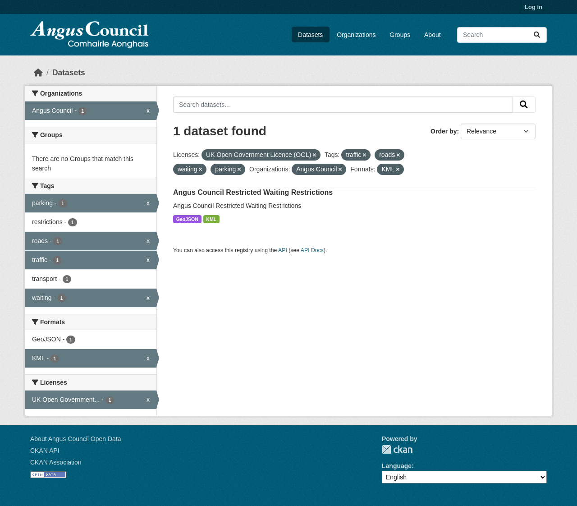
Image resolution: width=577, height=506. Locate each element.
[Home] (38, 72)
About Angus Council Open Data (75, 438)
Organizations (356, 34)
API (282, 250)
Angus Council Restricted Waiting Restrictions (253, 192)
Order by (443, 131)
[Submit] (537, 35)
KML (211, 219)
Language (397, 465)
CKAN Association (56, 462)
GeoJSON (187, 219)
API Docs (312, 250)
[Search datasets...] (502, 35)
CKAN (397, 449)
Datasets (310, 34)
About (432, 34)
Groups (399, 34)
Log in (533, 7)
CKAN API (45, 450)
